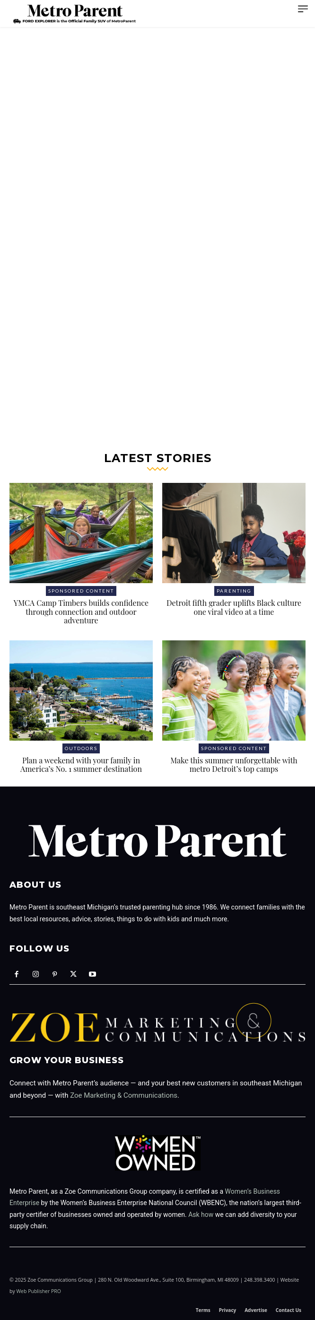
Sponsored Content (81, 591)
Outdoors (81, 748)
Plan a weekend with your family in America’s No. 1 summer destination (81, 764)
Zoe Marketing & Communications (123, 1095)
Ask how (200, 1214)
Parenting (234, 591)
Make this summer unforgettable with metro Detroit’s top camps (234, 764)
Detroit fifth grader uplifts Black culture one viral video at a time (233, 607)
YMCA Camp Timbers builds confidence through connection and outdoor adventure (81, 611)
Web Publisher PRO (38, 1291)
